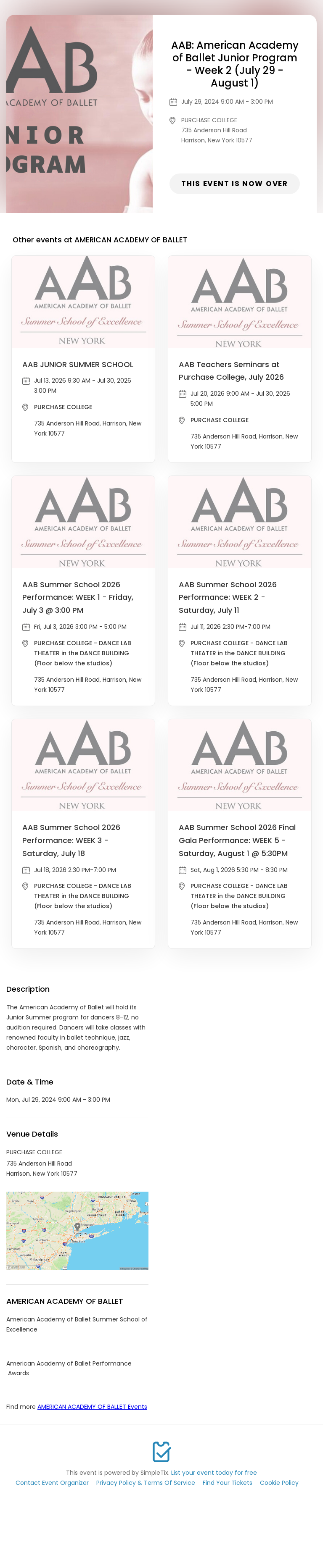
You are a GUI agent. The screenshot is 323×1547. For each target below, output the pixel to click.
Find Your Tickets (227, 1483)
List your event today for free (214, 1472)
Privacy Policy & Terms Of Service (145, 1483)
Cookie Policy (279, 1483)
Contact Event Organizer (52, 1483)
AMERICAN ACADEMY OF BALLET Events (92, 1407)
